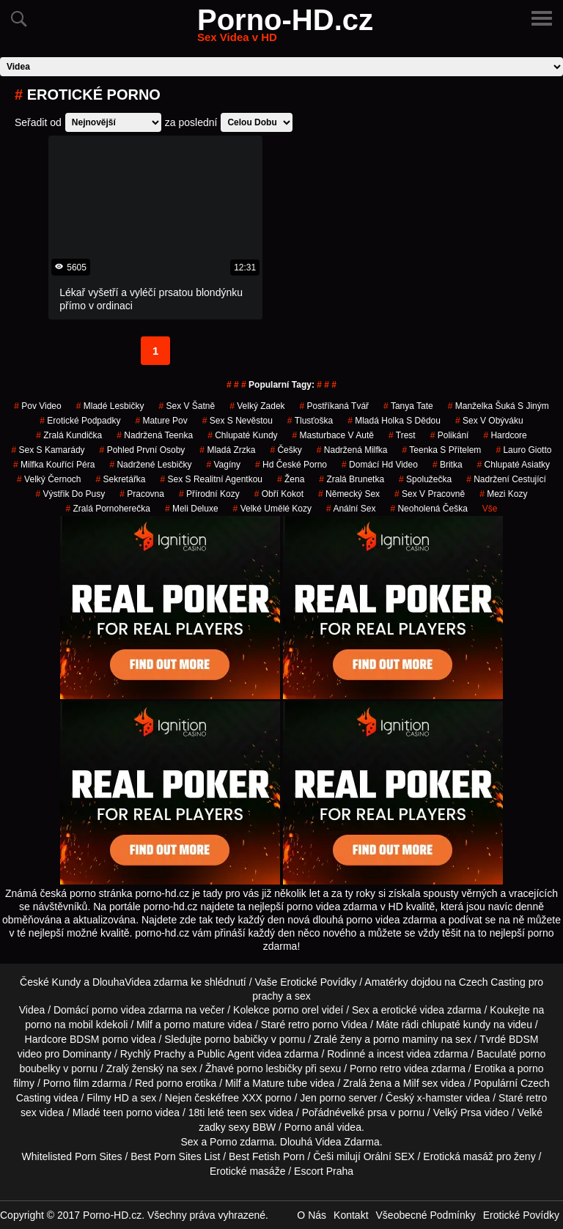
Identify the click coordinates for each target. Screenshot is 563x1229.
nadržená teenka (155, 435)
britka (448, 465)
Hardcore (504, 435)
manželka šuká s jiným (498, 406)
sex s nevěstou (237, 421)
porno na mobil (59, 1024)
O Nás (311, 1215)
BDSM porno (99, 1039)
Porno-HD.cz (285, 29)
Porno (223, 1142)
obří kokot (278, 494)
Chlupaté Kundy (242, 435)
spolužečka (425, 479)
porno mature (193, 1024)
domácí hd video (380, 465)
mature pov (161, 421)
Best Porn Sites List (175, 1156)
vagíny (223, 465)
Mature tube (279, 1083)
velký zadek (256, 406)
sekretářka (121, 479)
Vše (490, 508)
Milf (411, 1083)
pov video (38, 406)
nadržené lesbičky (150, 465)
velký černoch (49, 479)
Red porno (159, 1083)
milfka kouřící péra (54, 465)
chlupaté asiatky (513, 465)
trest (402, 435)
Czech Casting (492, 982)
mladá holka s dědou (394, 421)
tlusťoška (310, 421)
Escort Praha (323, 1171)
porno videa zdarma (137, 1010)
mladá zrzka (227, 450)
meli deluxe (191, 508)
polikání (449, 435)
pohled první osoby (142, 450)
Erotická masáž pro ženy (479, 1156)
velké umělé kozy (272, 508)
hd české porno (291, 465)
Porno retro (375, 1068)
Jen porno (322, 1098)
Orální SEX (389, 1156)
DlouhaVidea (121, 982)
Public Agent (225, 1054)
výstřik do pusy (70, 494)
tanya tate (408, 406)
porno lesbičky (270, 1068)
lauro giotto (523, 450)
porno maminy (405, 1039)
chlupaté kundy (456, 1024)
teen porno (127, 1112)
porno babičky (236, 1039)
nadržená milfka (352, 450)
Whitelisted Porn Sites (72, 1156)
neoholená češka (428, 508)
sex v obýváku (489, 421)
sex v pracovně (429, 494)
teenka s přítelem (442, 450)
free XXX (241, 1098)
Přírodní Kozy (209, 494)
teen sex (246, 1112)
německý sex (349, 494)
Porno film (66, 1083)
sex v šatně (186, 406)
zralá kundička (69, 435)
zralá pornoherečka (107, 508)
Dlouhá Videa (311, 1142)
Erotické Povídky (521, 1215)
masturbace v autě (333, 435)
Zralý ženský (135, 1068)
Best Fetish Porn (267, 1156)
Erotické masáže (247, 1171)
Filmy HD (108, 1098)
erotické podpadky (80, 421)
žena (290, 479)
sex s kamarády (48, 450)
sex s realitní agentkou (211, 479)
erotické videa (412, 1010)
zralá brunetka (351, 479)
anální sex (350, 508)
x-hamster (440, 1098)
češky (285, 450)
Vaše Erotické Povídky (305, 982)
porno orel (296, 1010)
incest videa (404, 1054)
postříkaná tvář (334, 406)
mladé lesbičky (110, 406)
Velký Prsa (457, 1112)
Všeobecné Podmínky (426, 1215)
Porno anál (309, 1127)
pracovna (141, 494)
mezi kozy (503, 494)
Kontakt (351, 1215)
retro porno (313, 1024)
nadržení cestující (506, 479)
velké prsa (364, 1112)
